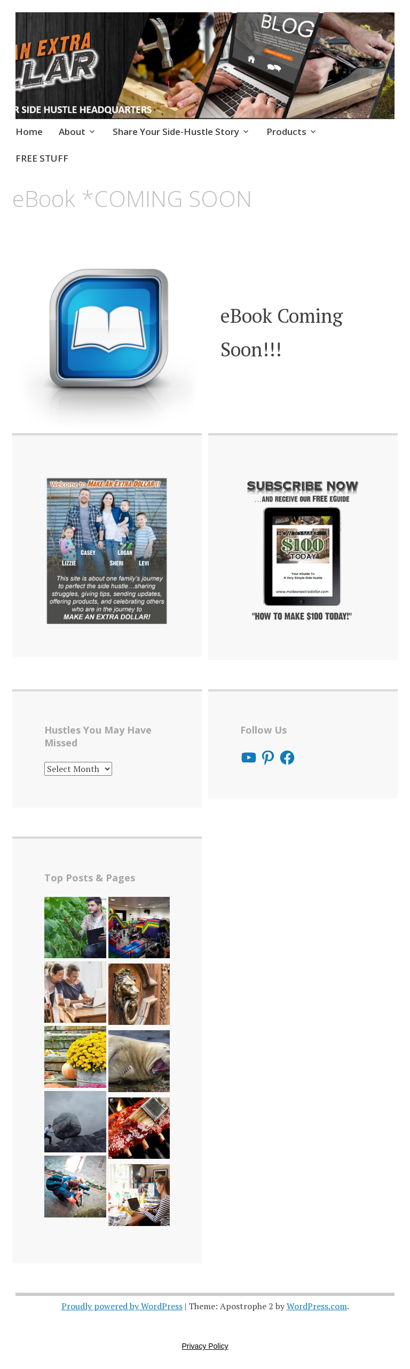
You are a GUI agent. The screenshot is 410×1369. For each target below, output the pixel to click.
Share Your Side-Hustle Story (176, 131)
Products (286, 131)
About (72, 131)
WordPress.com (317, 1306)
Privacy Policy (205, 1346)
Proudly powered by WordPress (122, 1306)
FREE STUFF (41, 158)
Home (29, 131)
